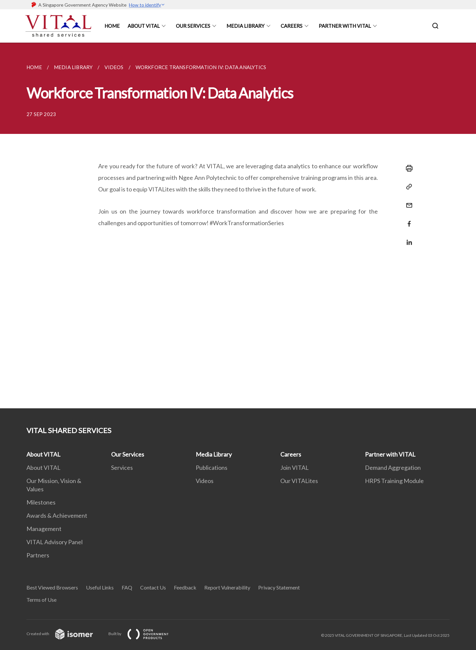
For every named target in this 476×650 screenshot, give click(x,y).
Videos (205, 480)
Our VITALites (299, 480)
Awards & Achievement (56, 515)
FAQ (127, 587)
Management (43, 528)
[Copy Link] (407, 187)
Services (122, 467)
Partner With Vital (345, 26)
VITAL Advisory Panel (54, 542)
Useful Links (100, 587)
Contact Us (153, 587)
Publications (211, 467)
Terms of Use (41, 599)
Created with (64, 633)
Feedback (185, 587)
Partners (37, 555)
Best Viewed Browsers (52, 587)
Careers (291, 26)
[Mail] (407, 201)
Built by (143, 633)
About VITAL (43, 454)
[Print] (407, 168)
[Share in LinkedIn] (407, 238)
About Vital (144, 26)
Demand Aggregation (393, 467)
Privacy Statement (279, 587)
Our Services (193, 26)
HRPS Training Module (394, 480)
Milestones (41, 502)
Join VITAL (294, 467)
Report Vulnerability (227, 587)
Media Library (245, 26)
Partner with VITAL (390, 454)
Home (112, 26)
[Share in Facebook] (407, 220)
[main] (238, 225)
